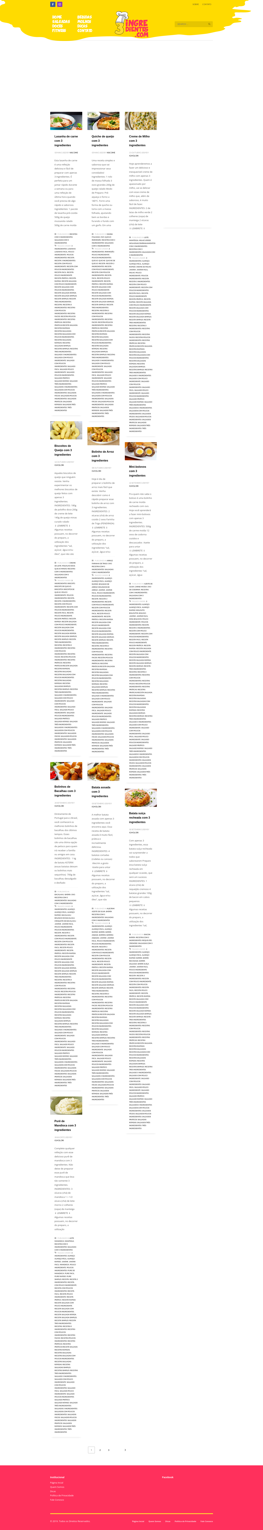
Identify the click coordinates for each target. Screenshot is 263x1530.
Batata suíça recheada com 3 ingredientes (139, 818)
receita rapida (106, 284)
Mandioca (59, 1241)
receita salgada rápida (65, 293)
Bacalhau (59, 894)
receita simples (62, 299)
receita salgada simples (66, 296)
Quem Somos (57, 1487)
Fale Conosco (57, 1499)
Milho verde (145, 240)
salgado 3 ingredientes (65, 354)
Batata (68, 894)
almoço (145, 261)
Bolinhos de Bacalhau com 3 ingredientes (65, 791)
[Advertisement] (131, 71)
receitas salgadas (63, 331)
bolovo (142, 613)
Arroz (110, 560)
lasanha (72, 249)
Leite (146, 237)
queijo (95, 260)
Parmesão (109, 252)
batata (102, 932)
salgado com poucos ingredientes (64, 363)
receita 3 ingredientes (65, 260)
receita (71, 257)
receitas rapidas (62, 328)
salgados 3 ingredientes (66, 387)
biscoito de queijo (63, 586)
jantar (132, 270)
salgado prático (62, 378)
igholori (134, 156)
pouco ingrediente (100, 255)
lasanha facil (61, 252)
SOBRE (196, 4)
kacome (74, 152)
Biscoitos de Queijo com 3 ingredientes (63, 450)
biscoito (71, 583)
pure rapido (60, 1276)
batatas (102, 935)
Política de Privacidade (62, 1495)
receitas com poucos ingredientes (65, 310)
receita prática (62, 278)
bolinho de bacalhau (65, 918)
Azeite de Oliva (98, 911)
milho (132, 273)
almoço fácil (135, 264)
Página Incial (56, 1482)
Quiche (102, 260)
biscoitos (59, 589)
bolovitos (133, 613)
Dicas (53, 1491)
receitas (58, 305)
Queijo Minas (61, 569)
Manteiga (133, 240)
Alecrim (110, 908)
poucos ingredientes (101, 257)
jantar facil (142, 270)
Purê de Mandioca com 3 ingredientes (65, 1125)
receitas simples (62, 349)
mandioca (64, 1264)
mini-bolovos (135, 619)
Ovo (102, 237)
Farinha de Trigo (100, 563)
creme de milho (143, 267)
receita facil (60, 272)
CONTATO (206, 4)
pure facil (69, 1273)
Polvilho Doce (68, 566)
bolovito (140, 610)
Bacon (147, 934)
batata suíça (143, 964)
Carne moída (141, 587)
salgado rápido (62, 381)
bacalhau (66, 915)
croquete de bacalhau (65, 921)
